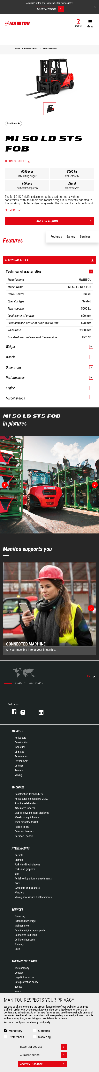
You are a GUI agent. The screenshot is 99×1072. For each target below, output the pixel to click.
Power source (72, 188)
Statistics (44, 1031)
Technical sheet (15, 161)
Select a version (50, 9)
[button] (90, 23)
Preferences (16, 1037)
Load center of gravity (27, 188)
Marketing (44, 1037)
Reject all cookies (43, 1047)
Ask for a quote (65, 221)
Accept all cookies (43, 1064)
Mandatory (15, 1031)
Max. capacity (72, 176)
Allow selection (43, 1055)
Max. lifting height (27, 176)
